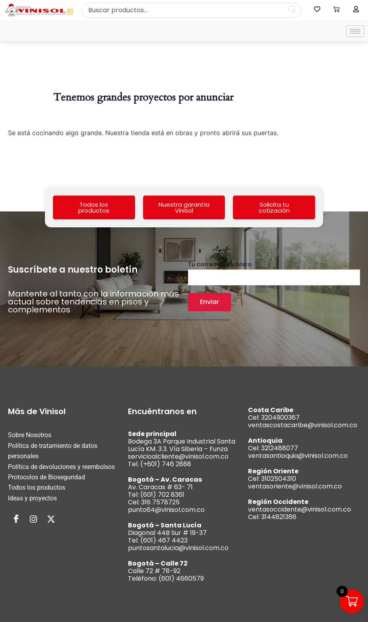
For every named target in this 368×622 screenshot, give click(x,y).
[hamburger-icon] (355, 31)
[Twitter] (51, 519)
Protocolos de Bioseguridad (46, 477)
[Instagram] (33, 519)
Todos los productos (93, 207)
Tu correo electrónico (274, 272)
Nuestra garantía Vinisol (184, 207)
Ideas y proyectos (32, 498)
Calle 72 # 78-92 (154, 570)
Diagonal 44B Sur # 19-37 (167, 532)
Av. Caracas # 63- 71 (160, 487)
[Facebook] (16, 519)
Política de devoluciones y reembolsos (61, 467)
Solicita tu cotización (274, 207)
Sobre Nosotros (29, 435)
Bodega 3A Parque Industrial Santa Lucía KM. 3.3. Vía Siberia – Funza (181, 445)
